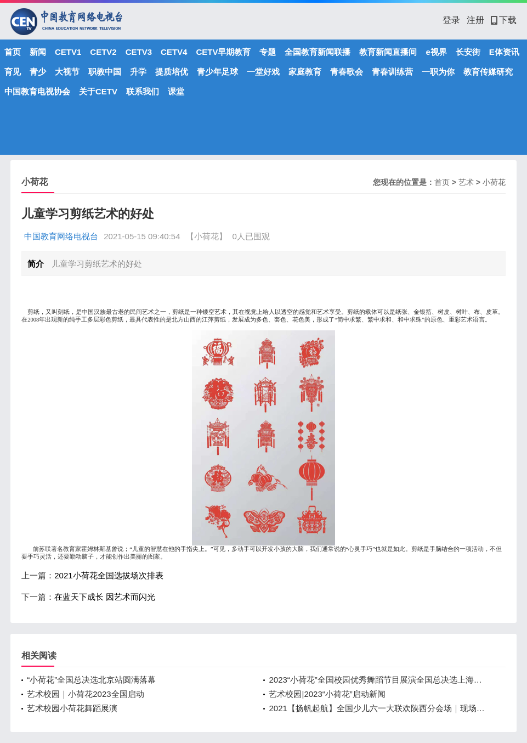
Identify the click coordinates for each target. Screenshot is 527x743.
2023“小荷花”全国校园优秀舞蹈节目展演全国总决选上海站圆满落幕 (379, 679)
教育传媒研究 (488, 71)
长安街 (468, 52)
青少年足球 (217, 71)
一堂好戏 (263, 71)
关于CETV (98, 91)
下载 (504, 20)
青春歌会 (346, 71)
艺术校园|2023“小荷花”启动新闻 (327, 694)
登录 (451, 20)
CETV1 (68, 52)
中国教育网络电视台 (61, 236)
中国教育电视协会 (37, 91)
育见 (12, 71)
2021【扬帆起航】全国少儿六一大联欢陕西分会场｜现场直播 (379, 708)
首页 (12, 52)
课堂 (176, 91)
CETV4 (174, 52)
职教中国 (104, 71)
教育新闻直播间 (388, 52)
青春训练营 (392, 71)
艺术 (466, 182)
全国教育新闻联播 (317, 52)
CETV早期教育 (223, 52)
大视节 (67, 71)
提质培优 (171, 71)
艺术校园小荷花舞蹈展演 (72, 708)
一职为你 (438, 71)
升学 (138, 71)
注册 (475, 20)
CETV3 (139, 52)
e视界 (436, 52)
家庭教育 (304, 71)
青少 (38, 71)
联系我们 (142, 91)
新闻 (38, 52)
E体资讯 (504, 52)
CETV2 (103, 52)
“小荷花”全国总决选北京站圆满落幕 (91, 679)
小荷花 (494, 182)
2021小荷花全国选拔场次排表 (108, 575)
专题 (267, 52)
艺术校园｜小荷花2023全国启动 (85, 694)
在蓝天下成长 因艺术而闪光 (104, 596)
